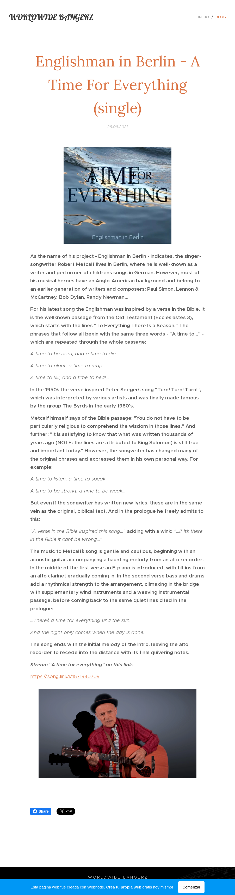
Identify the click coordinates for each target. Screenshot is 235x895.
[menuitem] (205, 16)
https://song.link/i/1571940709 (65, 676)
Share (41, 811)
